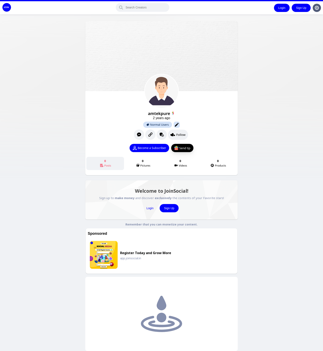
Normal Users (157, 124)
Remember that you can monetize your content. (161, 224)
